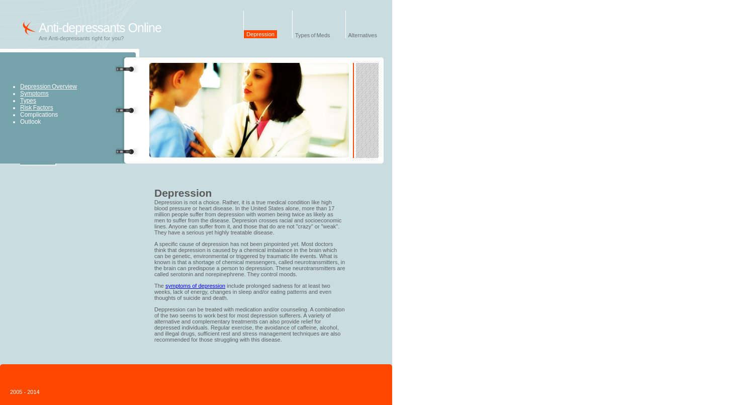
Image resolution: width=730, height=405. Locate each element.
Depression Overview (48, 86)
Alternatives (362, 35)
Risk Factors (36, 107)
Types (28, 100)
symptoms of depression (195, 286)
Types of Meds (312, 35)
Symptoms (34, 93)
